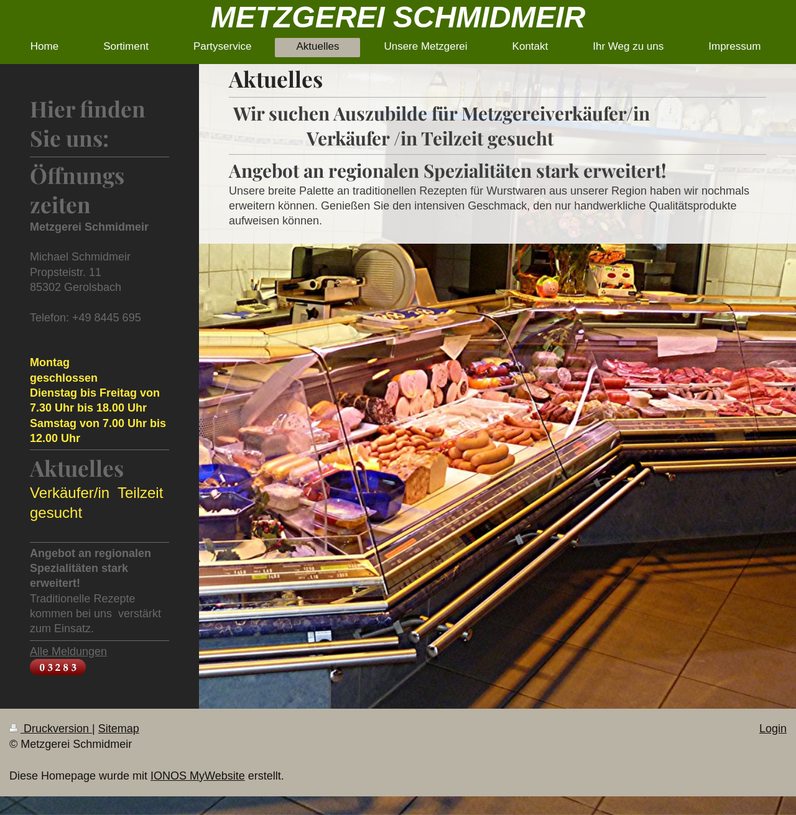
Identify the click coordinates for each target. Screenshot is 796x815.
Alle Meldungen (68, 651)
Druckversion (50, 728)
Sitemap (118, 728)
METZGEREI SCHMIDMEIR (398, 17)
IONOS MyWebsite (197, 776)
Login (773, 728)
